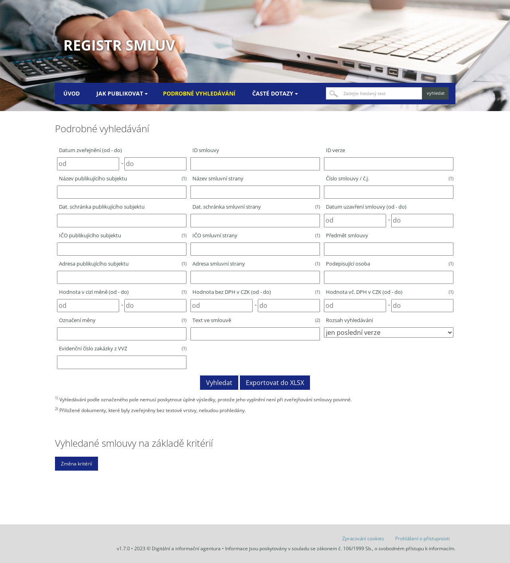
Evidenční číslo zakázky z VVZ (122, 348)
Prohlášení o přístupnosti (422, 538)
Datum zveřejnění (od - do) (90, 150)
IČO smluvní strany (256, 235)
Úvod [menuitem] (71, 93)
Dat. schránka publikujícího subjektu (102, 206)
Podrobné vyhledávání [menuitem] (199, 93)
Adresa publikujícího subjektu (122, 263)
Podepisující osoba (389, 263)
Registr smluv (119, 45)
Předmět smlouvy (347, 235)
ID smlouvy (205, 150)
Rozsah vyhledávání (349, 320)
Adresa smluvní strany (256, 263)
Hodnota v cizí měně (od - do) (122, 292)
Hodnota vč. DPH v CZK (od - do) (389, 292)
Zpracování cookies (363, 538)
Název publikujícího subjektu (122, 178)
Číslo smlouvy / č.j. (389, 178)
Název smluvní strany (217, 178)
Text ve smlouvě (256, 320)
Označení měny (122, 320)
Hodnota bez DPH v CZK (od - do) (256, 292)
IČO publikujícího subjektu (122, 235)
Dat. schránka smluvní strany (256, 206)
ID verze (335, 150)
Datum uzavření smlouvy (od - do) (366, 206)
